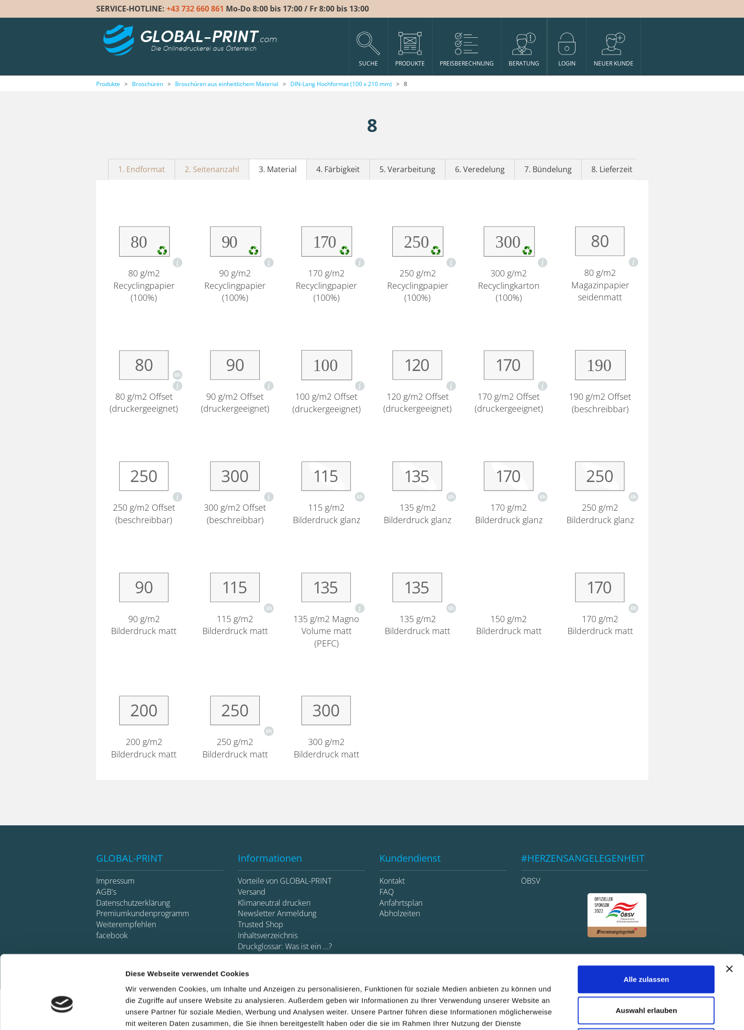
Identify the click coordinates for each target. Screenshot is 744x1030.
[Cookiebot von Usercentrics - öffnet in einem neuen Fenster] (62, 1011)
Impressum (115, 881)
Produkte (108, 84)
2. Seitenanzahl (212, 169)
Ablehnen (646, 987)
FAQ (386, 892)
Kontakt (392, 881)
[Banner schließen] (729, 914)
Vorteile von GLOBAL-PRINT (285, 881)
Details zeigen (509, 1011)
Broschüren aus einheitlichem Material (226, 84)
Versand (252, 892)
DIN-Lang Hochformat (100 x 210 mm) (341, 84)
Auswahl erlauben (646, 956)
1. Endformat (141, 169)
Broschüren (147, 84)
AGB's (106, 892)
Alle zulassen (646, 924)
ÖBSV (530, 881)
